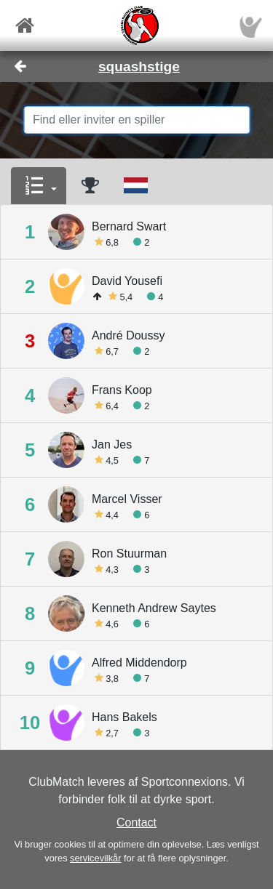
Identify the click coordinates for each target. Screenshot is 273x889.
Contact (136, 822)
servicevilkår (95, 858)
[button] (38, 186)
